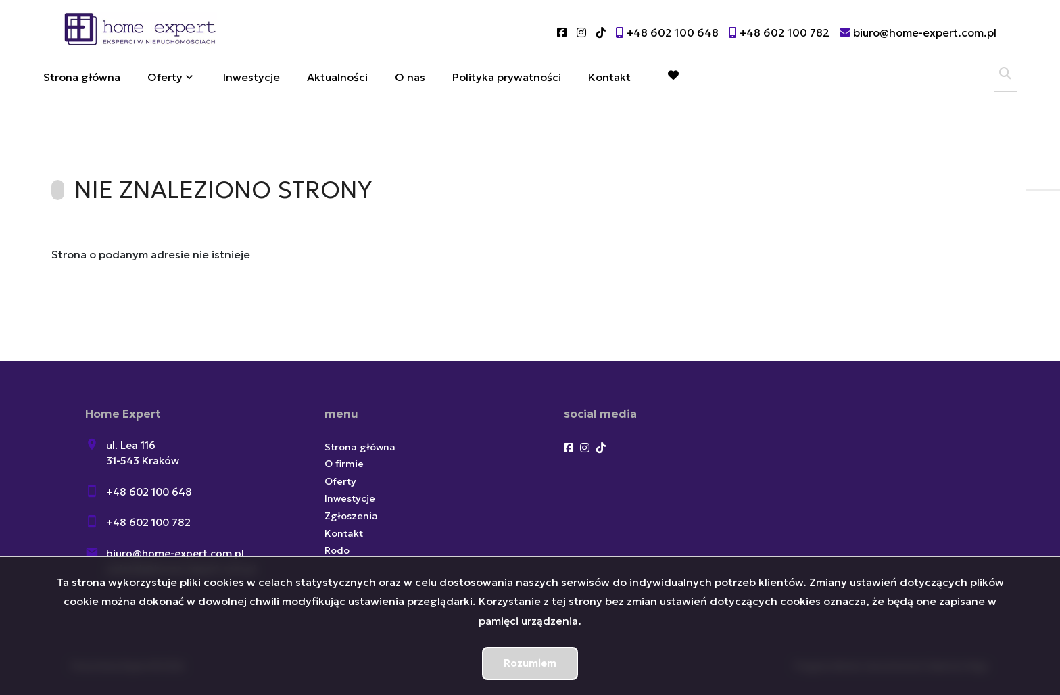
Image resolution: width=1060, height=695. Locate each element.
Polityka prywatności (506, 77)
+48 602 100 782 (148, 522)
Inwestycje (251, 77)
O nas (410, 77)
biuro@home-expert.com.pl (175, 553)
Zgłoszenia (351, 516)
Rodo (337, 550)
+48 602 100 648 (149, 491)
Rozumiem (530, 662)
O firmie (344, 464)
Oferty (165, 77)
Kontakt (609, 77)
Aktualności (337, 77)
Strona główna (81, 77)
